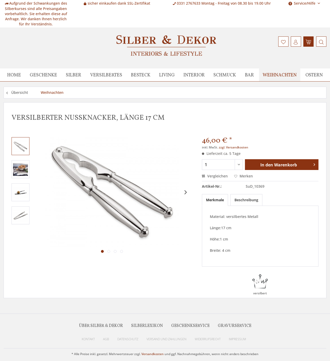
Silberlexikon (147, 326)
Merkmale (215, 199)
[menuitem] (320, 41)
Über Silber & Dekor (101, 326)
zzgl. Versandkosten (233, 147)
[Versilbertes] (106, 74)
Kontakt (88, 339)
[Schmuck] (225, 74)
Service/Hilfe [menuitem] (302, 3)
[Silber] (73, 74)
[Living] (167, 74)
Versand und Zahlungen (167, 339)
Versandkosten (152, 354)
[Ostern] (314, 74)
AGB (106, 339)
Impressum (237, 339)
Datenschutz (127, 339)
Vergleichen (215, 176)
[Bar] (249, 74)
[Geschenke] (43, 74)
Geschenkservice (190, 326)
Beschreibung (246, 199)
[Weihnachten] (279, 74)
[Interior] (194, 74)
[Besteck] (140, 74)
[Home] (14, 74)
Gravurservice (234, 326)
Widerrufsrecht (208, 339)
